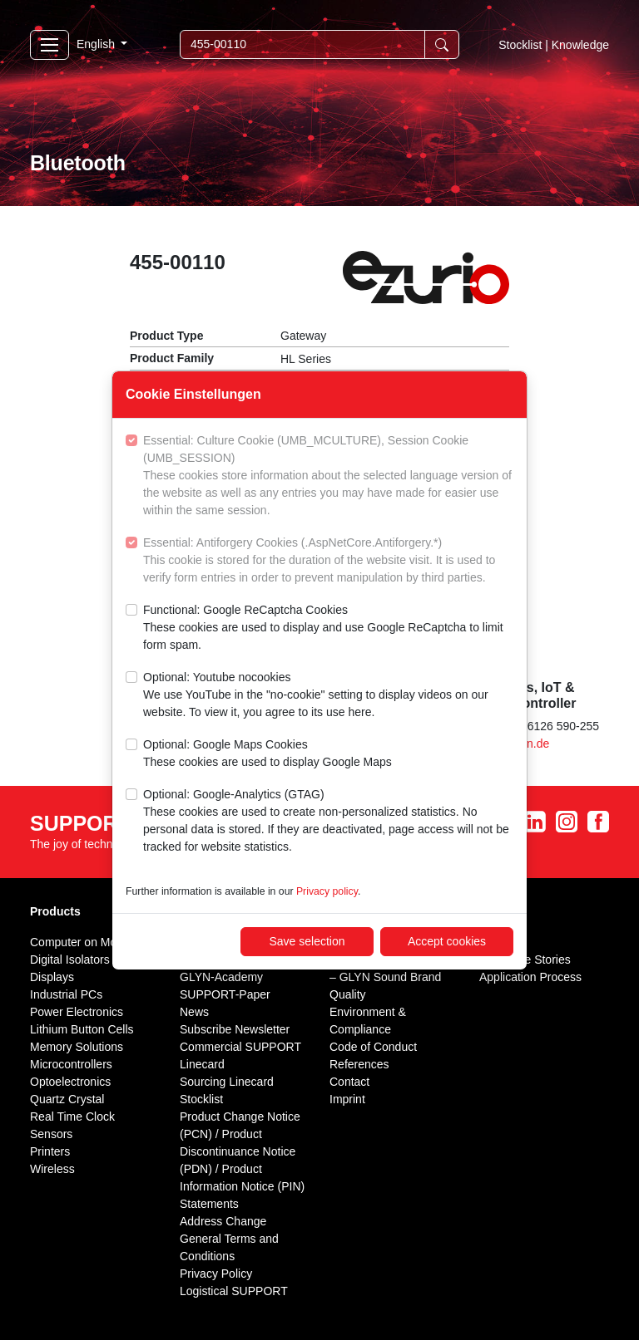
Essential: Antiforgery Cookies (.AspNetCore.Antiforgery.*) (328, 561)
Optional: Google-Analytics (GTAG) (328, 822)
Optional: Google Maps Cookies (267, 754)
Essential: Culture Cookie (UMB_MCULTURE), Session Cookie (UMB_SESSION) (328, 476)
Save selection (306, 941)
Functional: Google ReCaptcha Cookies (328, 628)
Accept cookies (447, 941)
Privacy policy (327, 891)
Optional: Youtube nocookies (328, 695)
